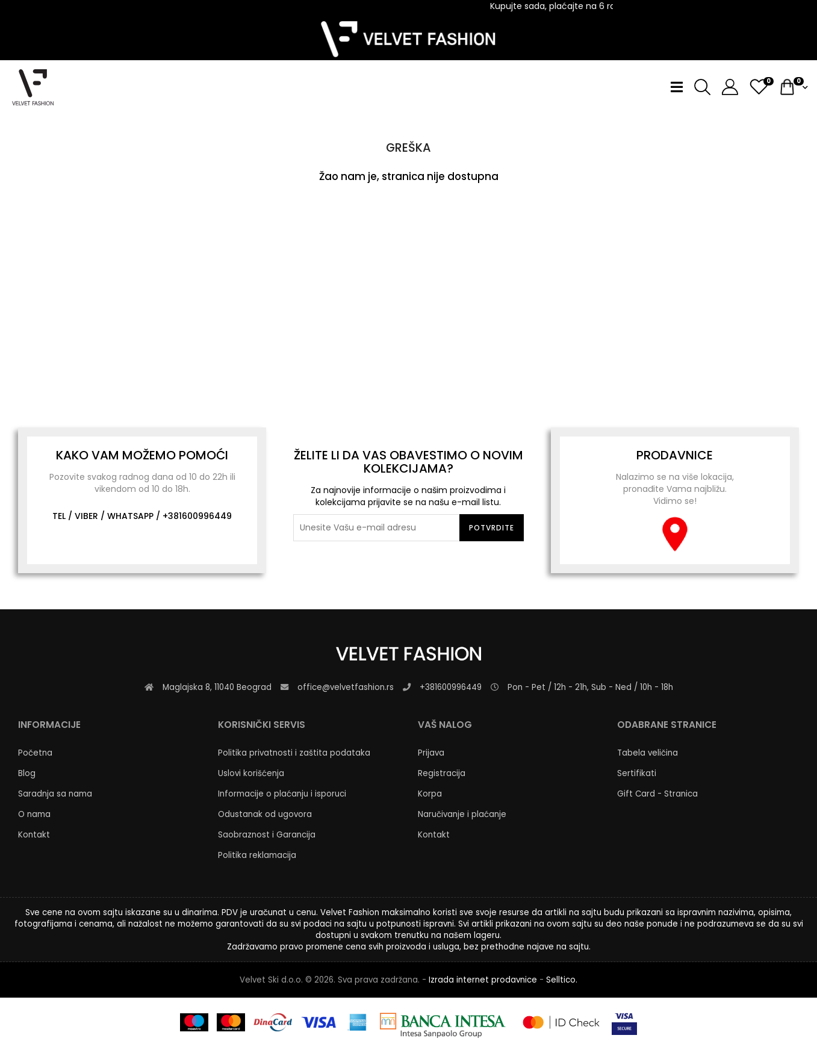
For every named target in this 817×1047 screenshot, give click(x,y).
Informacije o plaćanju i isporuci (282, 794)
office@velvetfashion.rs (345, 687)
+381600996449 (197, 516)
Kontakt (34, 834)
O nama (34, 814)
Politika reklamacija (257, 855)
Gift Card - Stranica (657, 794)
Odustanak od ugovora (265, 814)
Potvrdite (491, 528)
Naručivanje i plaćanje (462, 814)
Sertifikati (636, 773)
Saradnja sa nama (55, 794)
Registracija (441, 773)
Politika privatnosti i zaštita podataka (294, 753)
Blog (27, 773)
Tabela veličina (647, 753)
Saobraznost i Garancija (266, 834)
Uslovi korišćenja (251, 773)
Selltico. (561, 980)
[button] (725, 87)
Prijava (431, 753)
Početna (35, 753)
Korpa (430, 794)
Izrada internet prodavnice (483, 980)
